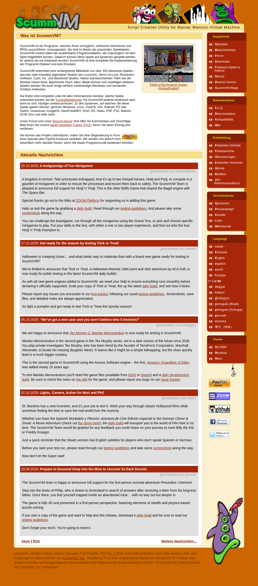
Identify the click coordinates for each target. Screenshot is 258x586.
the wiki (82, 379)
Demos (219, 76)
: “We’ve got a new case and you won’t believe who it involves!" (80, 320)
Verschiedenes (223, 195)
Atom (26, 541)
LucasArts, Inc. (74, 558)
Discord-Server (63, 121)
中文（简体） (224, 327)
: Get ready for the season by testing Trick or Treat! (70, 243)
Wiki (218, 125)
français (220, 275)
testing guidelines (133, 208)
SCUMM (220, 347)
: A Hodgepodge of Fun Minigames (57, 166)
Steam (145, 375)
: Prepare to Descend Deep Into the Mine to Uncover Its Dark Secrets (84, 469)
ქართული (222, 298)
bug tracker (99, 294)
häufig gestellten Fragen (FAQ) (70, 125)
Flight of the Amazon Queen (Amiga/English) (168, 86)
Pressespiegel (224, 209)
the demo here (89, 423)
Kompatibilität (224, 119)
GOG (132, 375)
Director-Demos (225, 82)
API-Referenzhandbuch (227, 181)
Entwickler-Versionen (229, 162)
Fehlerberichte (224, 151)
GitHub (219, 168)
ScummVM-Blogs (226, 88)
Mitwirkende (223, 226)
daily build (84, 208)
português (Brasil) (227, 304)
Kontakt (220, 215)
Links (218, 220)
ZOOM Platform (87, 200)
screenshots (31, 213)
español (220, 263)
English (220, 258)
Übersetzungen (225, 157)
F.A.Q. (219, 108)
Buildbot (220, 174)
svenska (220, 321)
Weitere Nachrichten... (178, 541)
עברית (212, 281)
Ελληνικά (221, 252)
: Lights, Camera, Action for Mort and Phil (62, 393)
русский (220, 315)
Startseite (221, 44)
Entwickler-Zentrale (228, 145)
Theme (218, 339)
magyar (220, 286)
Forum (219, 55)
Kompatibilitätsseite (69, 100)
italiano (220, 292)
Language (220, 239)
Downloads (222, 61)
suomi (219, 269)
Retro (218, 358)
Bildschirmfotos (225, 50)
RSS (36, 541)
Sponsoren (222, 203)
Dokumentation (224, 100)
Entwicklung (221, 137)
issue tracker (170, 379)
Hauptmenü (221, 36)
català (219, 246)
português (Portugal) (229, 309)
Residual (221, 353)
